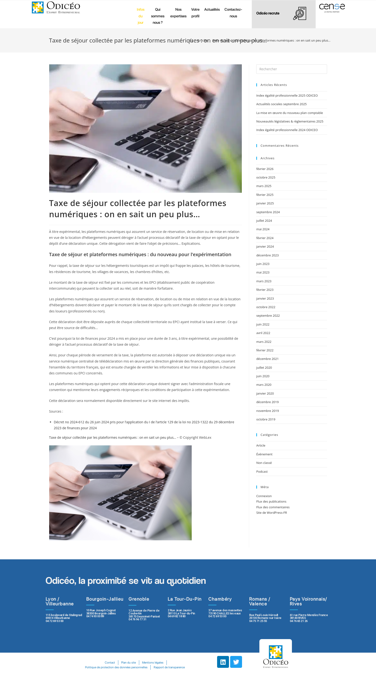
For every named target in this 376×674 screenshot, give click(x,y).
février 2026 (264, 169)
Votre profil (195, 12)
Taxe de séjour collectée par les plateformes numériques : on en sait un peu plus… (112, 437)
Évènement (264, 454)
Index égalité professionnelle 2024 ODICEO (287, 130)
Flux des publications (271, 501)
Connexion (264, 496)
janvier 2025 (265, 203)
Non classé (264, 463)
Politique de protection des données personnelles (116, 667)
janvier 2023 (265, 298)
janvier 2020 (265, 393)
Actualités (212, 9)
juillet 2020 (264, 367)
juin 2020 (263, 376)
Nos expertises (178, 12)
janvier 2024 (265, 246)
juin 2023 (263, 264)
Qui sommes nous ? (157, 16)
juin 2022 (263, 324)
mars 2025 (263, 186)
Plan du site (128, 662)
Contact (110, 662)
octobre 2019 (265, 419)
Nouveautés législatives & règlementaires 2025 (289, 121)
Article (260, 445)
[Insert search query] (291, 69)
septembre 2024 (268, 212)
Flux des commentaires (273, 507)
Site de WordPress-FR (271, 512)
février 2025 (264, 195)
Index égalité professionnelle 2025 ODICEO (287, 95)
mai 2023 (263, 272)
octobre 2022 (265, 307)
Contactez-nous (233, 12)
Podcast (262, 471)
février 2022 (264, 350)
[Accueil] (191, 40)
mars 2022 (263, 341)
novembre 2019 (267, 411)
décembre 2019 (267, 402)
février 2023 (264, 290)
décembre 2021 (267, 359)
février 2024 (264, 238)
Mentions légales (152, 662)
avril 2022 (263, 333)
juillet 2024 (264, 220)
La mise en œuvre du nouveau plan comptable (289, 113)
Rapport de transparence (169, 667)
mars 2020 (263, 384)
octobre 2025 (265, 177)
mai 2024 (263, 229)
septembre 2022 (268, 315)
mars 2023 (263, 281)
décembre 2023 (267, 255)
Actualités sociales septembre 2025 (282, 104)
